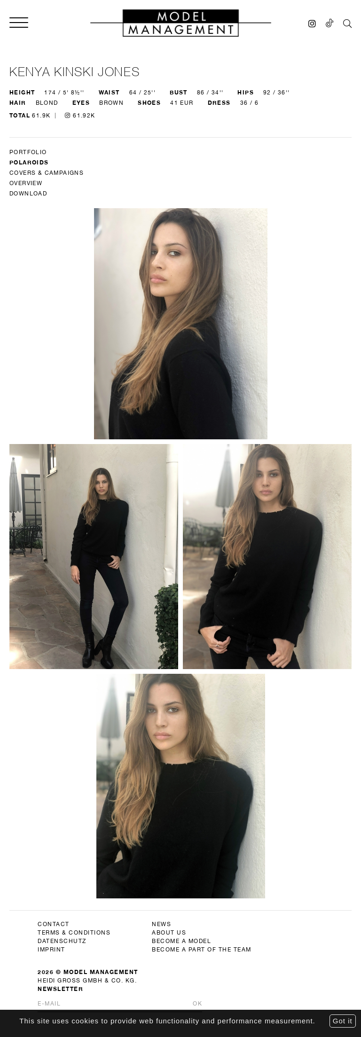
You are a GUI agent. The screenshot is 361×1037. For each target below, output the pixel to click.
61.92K (80, 115)
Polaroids (29, 162)
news (161, 924)
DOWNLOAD (28, 193)
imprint (51, 949)
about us (169, 932)
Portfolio (28, 152)
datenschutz (62, 941)
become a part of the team (201, 949)
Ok (197, 1003)
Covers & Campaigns (46, 173)
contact (54, 924)
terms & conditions (74, 932)
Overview (25, 183)
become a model (181, 941)
